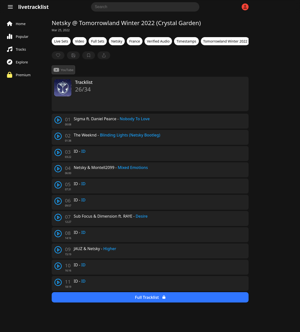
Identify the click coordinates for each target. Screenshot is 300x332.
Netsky (116, 41)
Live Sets (61, 41)
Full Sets (97, 41)
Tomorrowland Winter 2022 (225, 41)
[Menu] (10, 6)
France (134, 41)
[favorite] (58, 55)
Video (79, 41)
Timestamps (186, 41)
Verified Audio (158, 41)
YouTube (63, 70)
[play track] (58, 120)
